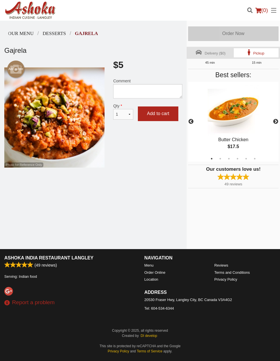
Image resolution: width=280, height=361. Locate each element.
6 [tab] (255, 159)
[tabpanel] (233, 121)
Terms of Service (149, 351)
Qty (123, 112)
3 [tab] (229, 159)
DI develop (149, 336)
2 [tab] (220, 159)
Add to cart (158, 113)
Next (276, 122)
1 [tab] (212, 159)
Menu (149, 265)
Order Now (233, 33)
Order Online (154, 272)
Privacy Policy (225, 279)
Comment (147, 88)
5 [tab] (246, 159)
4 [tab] (237, 159)
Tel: (159, 308)
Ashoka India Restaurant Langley (49, 257)
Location (151, 279)
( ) (261, 10)
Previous (191, 122)
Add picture (16, 69)
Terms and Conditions (232, 272)
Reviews (221, 265)
